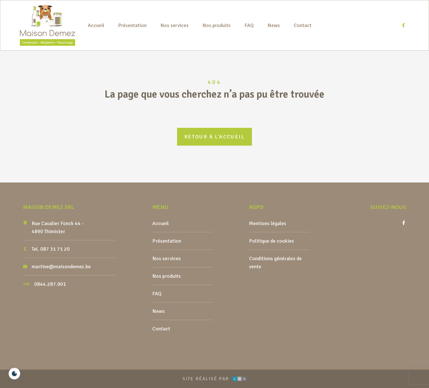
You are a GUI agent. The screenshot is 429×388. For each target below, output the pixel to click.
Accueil (96, 25)
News (273, 25)
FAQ (249, 25)
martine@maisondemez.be (61, 266)
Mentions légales (267, 223)
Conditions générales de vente (275, 262)
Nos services (174, 25)
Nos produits (216, 25)
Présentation (132, 25)
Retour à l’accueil (214, 137)
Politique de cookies (271, 241)
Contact (303, 25)
